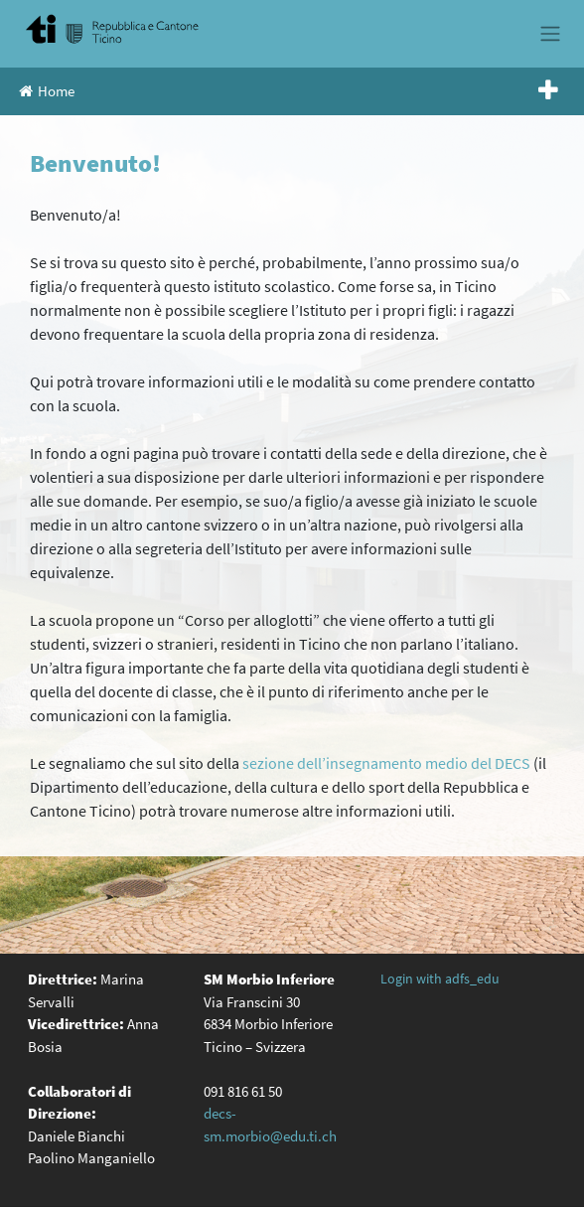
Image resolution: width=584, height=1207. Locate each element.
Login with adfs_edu (440, 978)
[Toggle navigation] (549, 34)
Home (46, 90)
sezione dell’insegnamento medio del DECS (386, 763)
